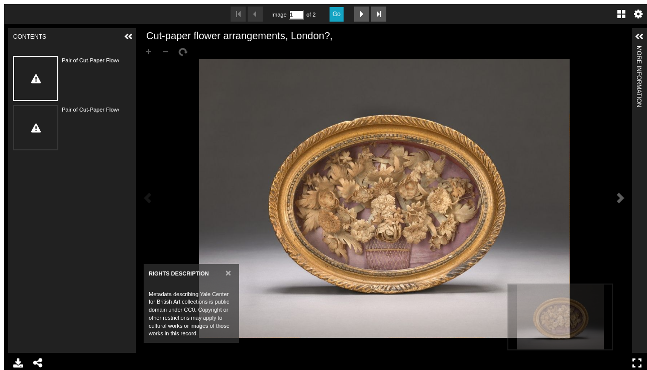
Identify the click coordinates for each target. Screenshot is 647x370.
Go (337, 14)
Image (278, 15)
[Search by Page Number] (296, 15)
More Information (638, 50)
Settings (638, 14)
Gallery (621, 14)
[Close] (228, 273)
